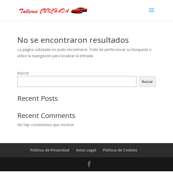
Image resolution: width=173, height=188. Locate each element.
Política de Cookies (120, 150)
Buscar (23, 72)
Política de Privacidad (49, 150)
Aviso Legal (86, 150)
